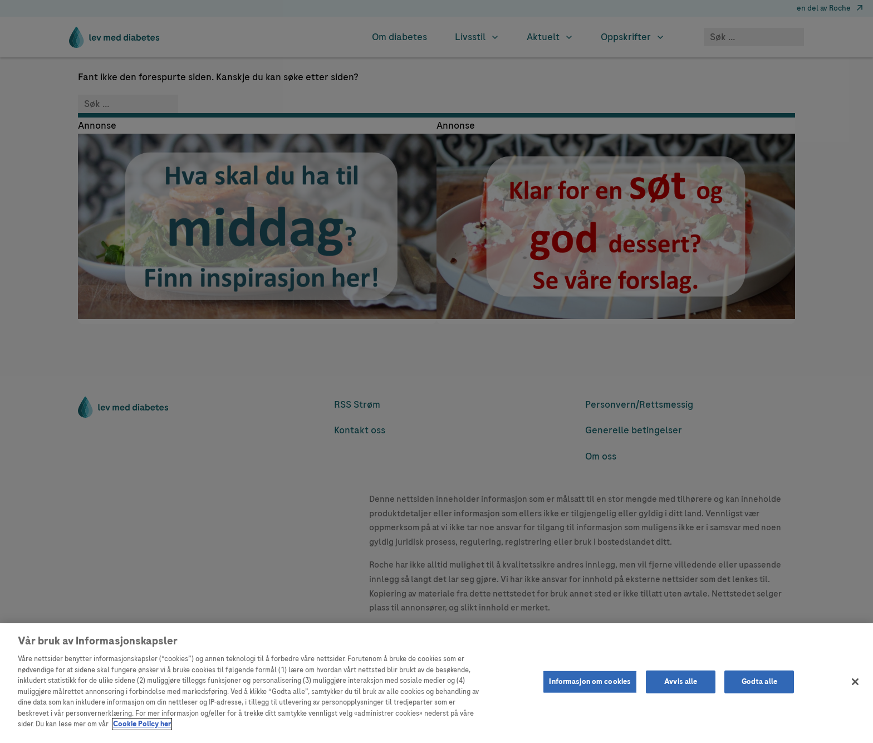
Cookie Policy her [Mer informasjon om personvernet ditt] (142, 724)
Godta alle (759, 681)
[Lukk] (855, 681)
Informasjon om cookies (590, 681)
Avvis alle (680, 681)
